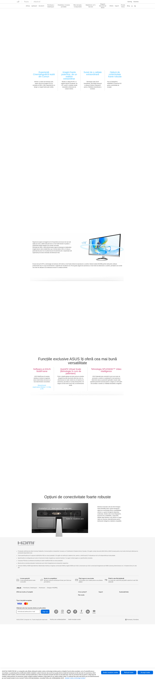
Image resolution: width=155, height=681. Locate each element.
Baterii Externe (20, 635)
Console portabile (42, 628)
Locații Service (103, 610)
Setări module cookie (110, 673)
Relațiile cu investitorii (84, 607)
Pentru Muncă (20, 601)
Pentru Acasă (20, 598)
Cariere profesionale (84, 598)
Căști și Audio (20, 622)
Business (136, 1)
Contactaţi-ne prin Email (106, 616)
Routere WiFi (61, 625)
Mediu (121, 595)
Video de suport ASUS (105, 625)
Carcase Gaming (62, 604)
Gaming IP (40, 598)
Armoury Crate (82, 649)
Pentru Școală (20, 607)
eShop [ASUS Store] (28, 6)
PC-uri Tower (40, 613)
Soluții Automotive (83, 637)
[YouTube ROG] (94, 668)
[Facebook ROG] (81, 668)
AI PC (79, 628)
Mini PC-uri (40, 619)
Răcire (59, 607)
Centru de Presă (82, 613)
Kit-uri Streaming (21, 625)
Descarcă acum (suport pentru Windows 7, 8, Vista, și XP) (42, 387)
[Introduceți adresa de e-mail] (28, 668)
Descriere (19, 13)
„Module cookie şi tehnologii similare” (75, 678)
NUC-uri (39, 616)
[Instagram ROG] (62, 668)
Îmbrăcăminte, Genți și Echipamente (22, 629)
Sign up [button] (45, 668)
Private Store (123, 6)
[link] (19, 6)
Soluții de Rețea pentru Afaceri (66, 632)
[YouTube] (69, 668)
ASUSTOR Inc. (82, 616)
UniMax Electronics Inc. (85, 622)
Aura (79, 652)
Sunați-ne (101, 619)
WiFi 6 (59, 622)
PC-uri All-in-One (42, 610)
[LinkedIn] (88, 668)
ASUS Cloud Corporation (85, 619)
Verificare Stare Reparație (106, 607)
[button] (129, 1)
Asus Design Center (84, 631)
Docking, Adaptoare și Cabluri (25, 632)
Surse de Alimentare (63, 610)
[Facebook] (75, 668)
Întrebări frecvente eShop (106, 601)
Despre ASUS (82, 595)
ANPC (100, 631)
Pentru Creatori (21, 604)
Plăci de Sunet (61, 613)
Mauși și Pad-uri (21, 619)
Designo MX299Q (24, 10)
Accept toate (145, 673)
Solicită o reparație (104, 598)
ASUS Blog (81, 640)
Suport (34, 13)
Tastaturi (18, 616)
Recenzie (27, 13)
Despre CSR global (83, 610)
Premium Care (103, 604)
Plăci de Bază (61, 598)
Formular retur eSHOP (105, 595)
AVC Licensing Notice (84, 643)
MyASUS (101, 628)
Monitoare (40, 604)
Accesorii (39, 634)
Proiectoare (40, 607)
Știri (79, 601)
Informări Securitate (104, 622)
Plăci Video (60, 601)
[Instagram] (56, 668)
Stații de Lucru (41, 622)
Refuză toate (128, 673)
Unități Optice (61, 616)
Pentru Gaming (20, 610)
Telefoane (39, 631)
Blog (128, 6)
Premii (80, 604)
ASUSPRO (81, 634)
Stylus (38, 595)
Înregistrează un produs (105, 613)
